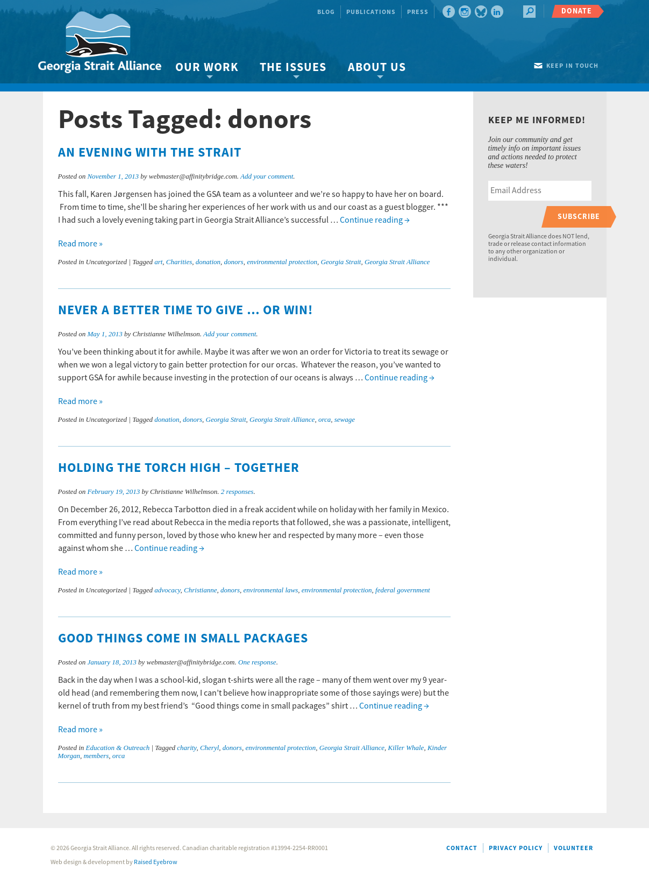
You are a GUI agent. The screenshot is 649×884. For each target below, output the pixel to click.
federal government (402, 590)
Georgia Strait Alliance (397, 262)
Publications (371, 12)
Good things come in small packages (183, 638)
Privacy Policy (516, 848)
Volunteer (573, 848)
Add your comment (266, 176)
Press (418, 12)
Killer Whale (406, 748)
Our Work (206, 67)
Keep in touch (572, 65)
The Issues (293, 67)
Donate (576, 11)
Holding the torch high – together (178, 468)
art (158, 262)
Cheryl (209, 748)
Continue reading (375, 220)
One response (257, 662)
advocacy (167, 590)
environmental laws (271, 590)
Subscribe (579, 216)
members (96, 756)
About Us (377, 67)
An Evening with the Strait (149, 152)
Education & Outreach (118, 748)
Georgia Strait (340, 262)
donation (208, 262)
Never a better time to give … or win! (185, 310)
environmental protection (282, 262)
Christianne (200, 590)
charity (186, 748)
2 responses (237, 491)
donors (234, 262)
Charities (179, 262)
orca (324, 419)
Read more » (80, 243)
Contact (461, 848)
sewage (344, 419)
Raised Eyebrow (155, 862)
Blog (326, 12)
